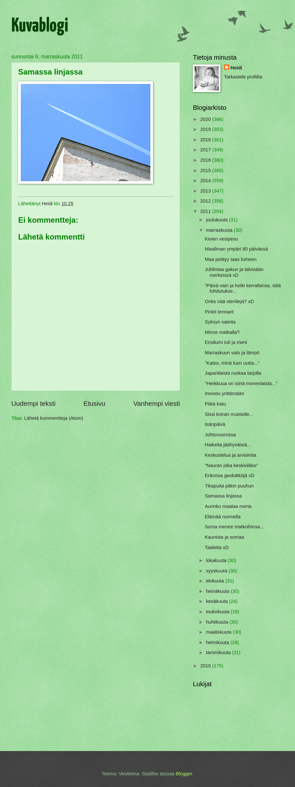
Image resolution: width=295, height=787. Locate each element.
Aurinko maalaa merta (228, 506)
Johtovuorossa (220, 434)
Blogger (184, 773)
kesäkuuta (217, 601)
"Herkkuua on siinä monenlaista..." (241, 383)
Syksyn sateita (220, 321)
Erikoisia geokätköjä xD (229, 475)
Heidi (236, 67)
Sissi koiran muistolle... (229, 414)
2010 (206, 665)
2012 (206, 201)
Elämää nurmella (223, 516)
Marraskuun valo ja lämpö (232, 352)
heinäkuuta (218, 591)
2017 (206, 149)
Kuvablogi (39, 26)
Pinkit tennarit (219, 311)
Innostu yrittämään (224, 393)
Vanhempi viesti (156, 403)
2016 (206, 160)
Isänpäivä (215, 424)
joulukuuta (217, 219)
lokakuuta (217, 560)
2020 (206, 119)
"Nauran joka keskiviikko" (231, 465)
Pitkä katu (215, 403)
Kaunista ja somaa (224, 537)
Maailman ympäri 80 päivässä (236, 249)
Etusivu (94, 403)
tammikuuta (219, 652)
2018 (206, 139)
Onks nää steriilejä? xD (229, 301)
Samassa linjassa (223, 496)
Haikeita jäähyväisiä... (228, 444)
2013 (206, 191)
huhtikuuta (217, 622)
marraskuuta (220, 230)
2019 (206, 129)
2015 (206, 170)
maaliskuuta (219, 632)
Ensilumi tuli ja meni (226, 342)
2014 (206, 180)
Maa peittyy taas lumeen (231, 259)
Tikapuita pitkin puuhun (229, 485)
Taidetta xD (217, 547)
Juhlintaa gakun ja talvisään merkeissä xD (234, 272)
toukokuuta (218, 611)
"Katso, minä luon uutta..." (232, 363)
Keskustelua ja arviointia (230, 455)
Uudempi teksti (33, 403)
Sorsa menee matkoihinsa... (234, 526)
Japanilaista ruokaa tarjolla (233, 373)
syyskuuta (217, 570)
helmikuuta (218, 642)
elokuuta (215, 580)
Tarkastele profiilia (243, 76)
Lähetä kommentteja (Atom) (53, 418)
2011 (206, 211)
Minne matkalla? (222, 332)
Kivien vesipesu (221, 238)
